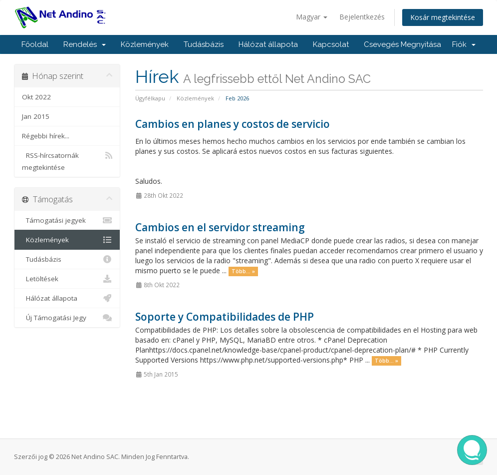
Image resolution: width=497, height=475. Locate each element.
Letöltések (67, 279)
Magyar (311, 16)
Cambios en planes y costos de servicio (232, 124)
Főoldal (34, 44)
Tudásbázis (204, 44)
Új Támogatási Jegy (67, 318)
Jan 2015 (35, 116)
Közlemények (145, 44)
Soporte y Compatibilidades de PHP (224, 317)
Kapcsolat (331, 44)
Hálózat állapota (268, 44)
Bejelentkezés (362, 16)
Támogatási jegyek (67, 220)
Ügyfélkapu (150, 98)
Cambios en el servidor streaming (220, 227)
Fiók (464, 44)
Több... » (243, 271)
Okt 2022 (36, 96)
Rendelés (84, 44)
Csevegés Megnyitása (402, 44)
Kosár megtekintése (442, 17)
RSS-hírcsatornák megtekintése (67, 160)
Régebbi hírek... (45, 135)
